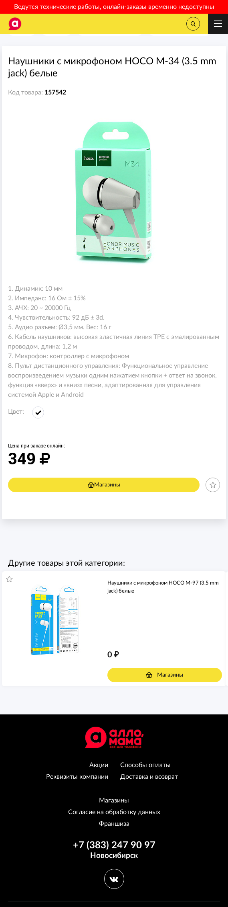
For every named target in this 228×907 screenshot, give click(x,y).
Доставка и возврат (149, 777)
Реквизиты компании (77, 777)
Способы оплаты (145, 765)
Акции (98, 765)
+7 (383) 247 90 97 (114, 845)
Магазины (104, 485)
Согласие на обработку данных (114, 812)
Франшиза (114, 824)
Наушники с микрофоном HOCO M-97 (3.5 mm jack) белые (163, 587)
